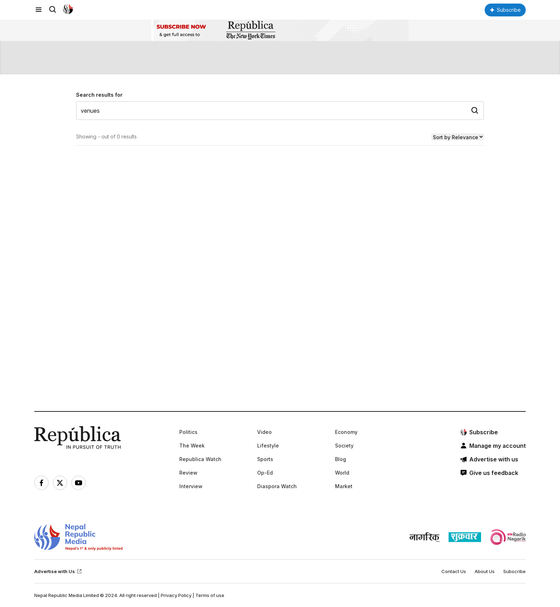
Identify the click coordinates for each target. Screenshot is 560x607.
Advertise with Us (58, 571)
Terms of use (209, 595)
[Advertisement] (248, 304)
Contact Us (453, 571)
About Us (485, 571)
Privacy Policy (176, 595)
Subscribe (514, 571)
